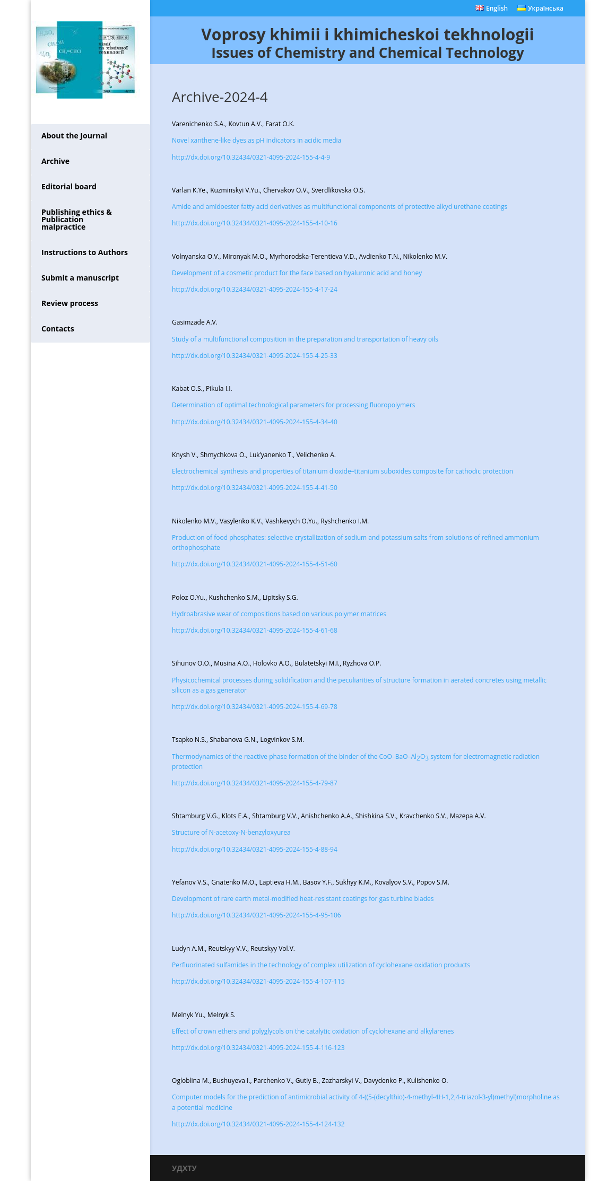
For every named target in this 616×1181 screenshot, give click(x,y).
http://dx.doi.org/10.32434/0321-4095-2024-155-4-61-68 (254, 630)
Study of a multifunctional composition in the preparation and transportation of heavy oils (305, 339)
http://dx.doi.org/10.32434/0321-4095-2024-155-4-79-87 (254, 783)
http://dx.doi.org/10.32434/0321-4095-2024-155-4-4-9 (251, 157)
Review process (69, 303)
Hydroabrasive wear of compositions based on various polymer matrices (279, 613)
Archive (55, 161)
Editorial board (69, 186)
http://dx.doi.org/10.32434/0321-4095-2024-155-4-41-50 (254, 487)
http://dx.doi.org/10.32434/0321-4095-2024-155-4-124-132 (258, 1123)
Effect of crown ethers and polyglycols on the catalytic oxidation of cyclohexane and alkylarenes (313, 1031)
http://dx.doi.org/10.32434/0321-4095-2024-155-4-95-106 (256, 915)
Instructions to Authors (84, 252)
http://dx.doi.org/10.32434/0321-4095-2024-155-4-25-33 (254, 355)
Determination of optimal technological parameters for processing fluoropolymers (293, 404)
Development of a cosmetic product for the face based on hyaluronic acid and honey (297, 272)
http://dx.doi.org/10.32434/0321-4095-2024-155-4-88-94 (254, 849)
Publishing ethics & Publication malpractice (76, 219)
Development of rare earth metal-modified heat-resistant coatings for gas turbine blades (302, 898)
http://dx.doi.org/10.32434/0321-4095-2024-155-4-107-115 (258, 981)
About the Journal (74, 135)
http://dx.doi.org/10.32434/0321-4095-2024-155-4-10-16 (254, 223)
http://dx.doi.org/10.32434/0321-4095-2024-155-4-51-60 (254, 563)
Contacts (57, 328)
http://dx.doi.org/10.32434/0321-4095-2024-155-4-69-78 (254, 706)
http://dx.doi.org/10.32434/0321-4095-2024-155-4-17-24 (254, 289)
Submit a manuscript (80, 278)
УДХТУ (184, 1168)
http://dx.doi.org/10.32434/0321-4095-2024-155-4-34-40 (254, 421)
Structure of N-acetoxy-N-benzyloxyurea (231, 832)
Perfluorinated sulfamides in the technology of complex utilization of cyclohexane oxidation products (321, 964)
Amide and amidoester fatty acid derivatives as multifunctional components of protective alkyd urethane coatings (339, 206)
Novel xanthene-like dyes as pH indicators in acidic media (256, 140)
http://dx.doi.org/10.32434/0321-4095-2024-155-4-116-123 (258, 1047)
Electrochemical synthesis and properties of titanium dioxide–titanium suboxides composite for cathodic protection (342, 471)
